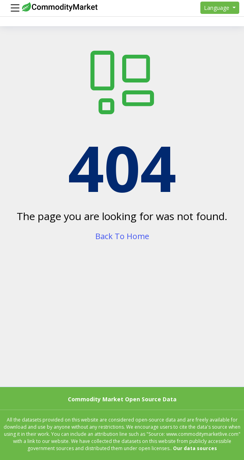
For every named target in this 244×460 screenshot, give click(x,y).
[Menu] (13, 8)
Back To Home (122, 236)
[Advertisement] (122, 321)
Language (217, 8)
